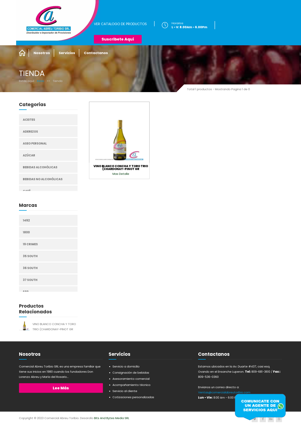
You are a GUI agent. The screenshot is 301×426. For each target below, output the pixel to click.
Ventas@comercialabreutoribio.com (224, 392)
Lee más (61, 388)
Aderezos (30, 132)
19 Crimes (30, 244)
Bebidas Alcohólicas (40, 167)
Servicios (67, 52)
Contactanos (96, 52)
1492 (26, 220)
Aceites (29, 120)
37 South (30, 280)
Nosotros (42, 52)
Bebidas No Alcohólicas (43, 179)
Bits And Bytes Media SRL (111, 418)
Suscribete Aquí (118, 39)
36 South (30, 268)
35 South (30, 256)
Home (22, 53)
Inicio (40, 81)
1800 (26, 232)
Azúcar (29, 155)
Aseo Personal (35, 143)
